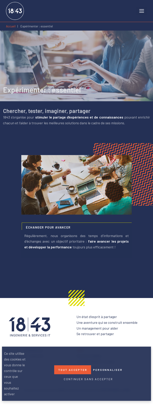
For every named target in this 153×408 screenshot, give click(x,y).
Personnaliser (107, 369)
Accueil (11, 26)
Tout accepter (72, 369)
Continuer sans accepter (88, 379)
